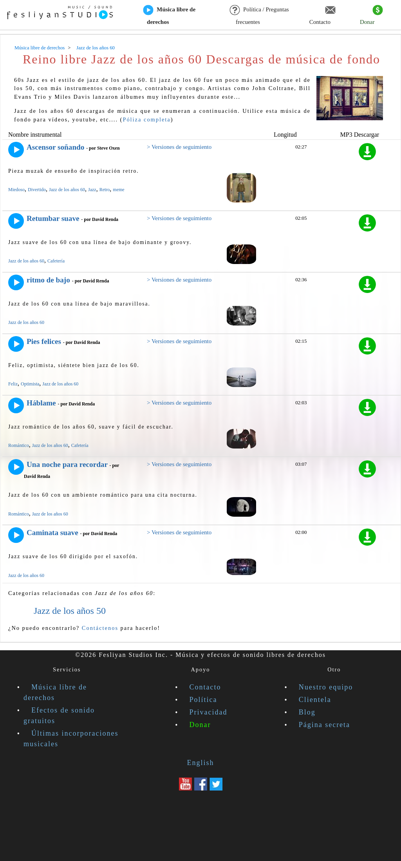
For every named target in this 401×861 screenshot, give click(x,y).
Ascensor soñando (55, 147)
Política (203, 700)
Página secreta (324, 725)
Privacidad (209, 712)
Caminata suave (52, 532)
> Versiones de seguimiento (179, 147)
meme (118, 189)
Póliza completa (146, 119)
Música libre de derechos (169, 15)
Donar (371, 15)
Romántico (18, 445)
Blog (307, 712)
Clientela (315, 700)
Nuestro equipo (326, 687)
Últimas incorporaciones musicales (70, 738)
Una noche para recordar (67, 464)
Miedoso (16, 189)
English (200, 763)
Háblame (41, 403)
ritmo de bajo (48, 280)
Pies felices (44, 341)
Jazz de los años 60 (67, 189)
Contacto (322, 15)
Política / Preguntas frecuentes (259, 15)
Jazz (92, 189)
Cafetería (56, 261)
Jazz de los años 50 (70, 611)
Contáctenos (100, 628)
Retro (104, 189)
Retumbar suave (53, 218)
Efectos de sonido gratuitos (59, 715)
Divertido (37, 189)
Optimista (30, 384)
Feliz (13, 384)
